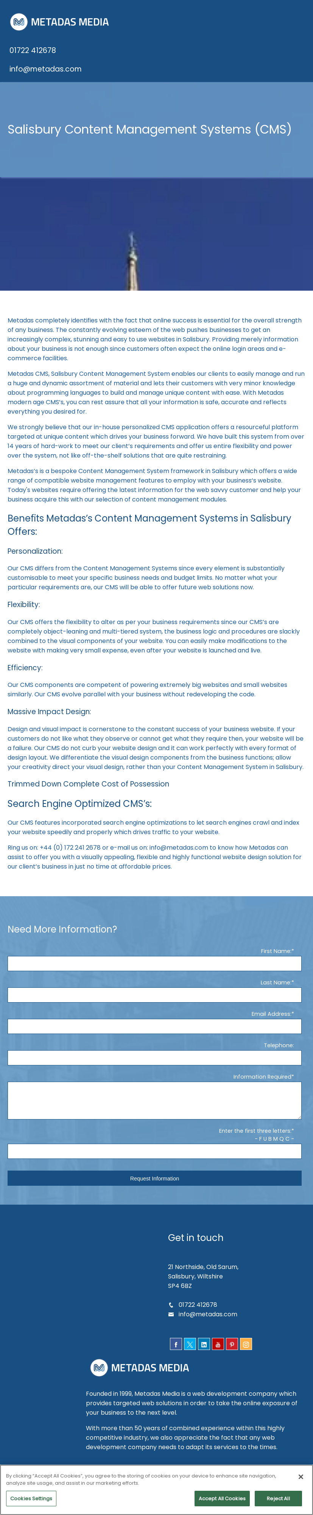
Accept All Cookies (222, 1502)
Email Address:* (273, 1023)
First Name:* (278, 960)
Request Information (155, 1188)
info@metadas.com (45, 69)
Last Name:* (278, 992)
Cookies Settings (31, 1502)
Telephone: (279, 1055)
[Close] (301, 1480)
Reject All (278, 1502)
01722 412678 (32, 50)
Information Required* (264, 1086)
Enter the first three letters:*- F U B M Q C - (257, 1144)
